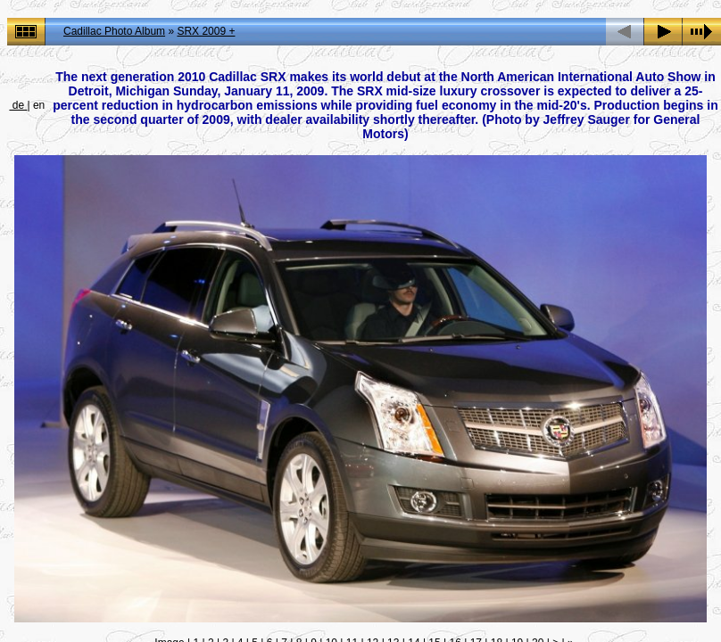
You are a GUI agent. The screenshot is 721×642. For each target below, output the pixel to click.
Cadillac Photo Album (114, 31)
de (18, 105)
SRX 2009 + (206, 31)
